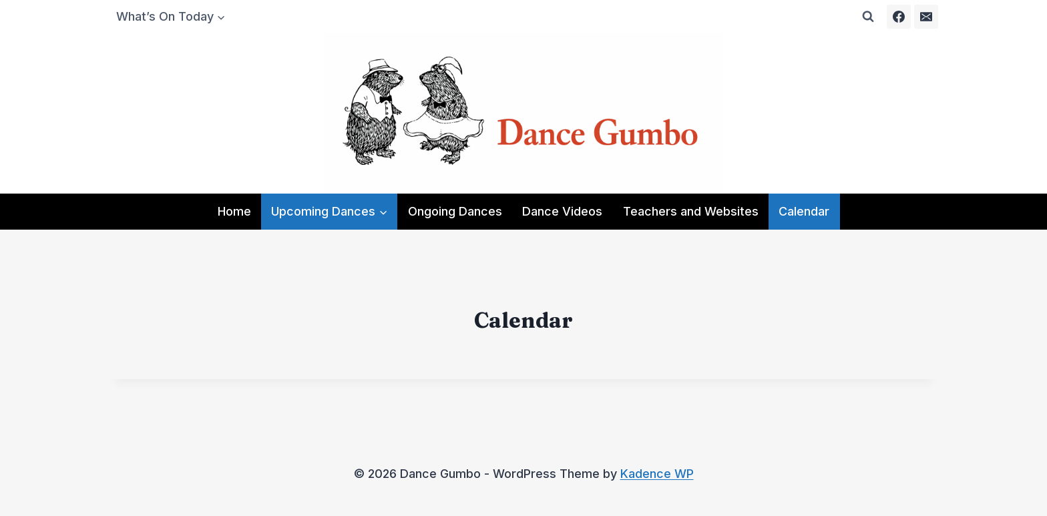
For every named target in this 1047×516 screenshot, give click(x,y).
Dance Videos (562, 211)
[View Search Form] (868, 17)
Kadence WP (657, 474)
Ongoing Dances (455, 211)
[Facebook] (899, 17)
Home (234, 211)
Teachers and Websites (691, 211)
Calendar (804, 211)
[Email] (926, 17)
